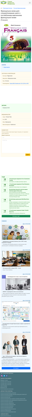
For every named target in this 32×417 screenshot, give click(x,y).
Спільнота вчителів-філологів (6, 395)
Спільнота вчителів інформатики (7, 403)
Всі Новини (16, 368)
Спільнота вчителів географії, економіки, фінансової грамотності (13, 394)
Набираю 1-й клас (4, 380)
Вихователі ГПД (3, 387)
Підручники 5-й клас (7, 8)
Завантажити (7, 67)
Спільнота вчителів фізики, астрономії (8, 392)
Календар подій (16, 216)
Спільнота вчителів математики (6, 406)
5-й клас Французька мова (19, 8)
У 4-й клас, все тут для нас (5, 384)
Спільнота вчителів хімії (5, 397)
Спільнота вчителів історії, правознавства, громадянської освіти (13, 400)
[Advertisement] (16, 94)
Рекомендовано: (6, 83)
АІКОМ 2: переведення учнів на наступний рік (13, 291)
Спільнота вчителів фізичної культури (8, 408)
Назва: (4, 116)
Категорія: (5, 75)
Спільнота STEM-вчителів (5, 410)
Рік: (3, 119)
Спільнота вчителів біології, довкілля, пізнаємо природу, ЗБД (12, 398)
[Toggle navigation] (30, 3)
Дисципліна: (5, 78)
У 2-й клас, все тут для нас (5, 381)
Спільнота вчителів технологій (6, 401)
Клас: (4, 80)
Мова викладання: (6, 124)
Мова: (4, 122)
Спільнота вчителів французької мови (8, 411)
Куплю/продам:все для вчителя (6, 388)
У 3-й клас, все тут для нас (5, 383)
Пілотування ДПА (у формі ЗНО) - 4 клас (12, 268)
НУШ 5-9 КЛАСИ (3, 386)
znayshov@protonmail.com (5, 415)
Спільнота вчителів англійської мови (7, 404)
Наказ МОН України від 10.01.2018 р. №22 (19, 83)
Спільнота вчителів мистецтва (6, 407)
